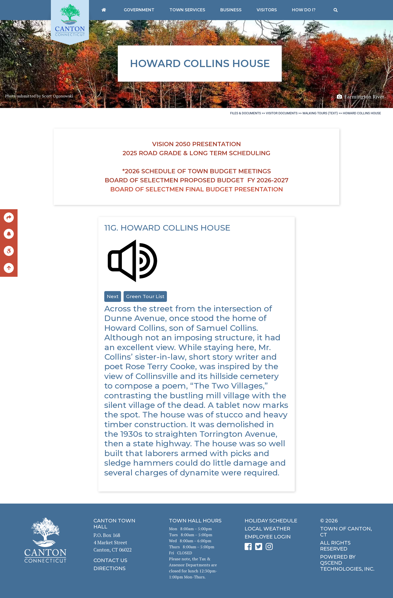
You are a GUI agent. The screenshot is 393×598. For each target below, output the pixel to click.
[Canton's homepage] (103, 10)
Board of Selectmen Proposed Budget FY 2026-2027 (196, 180)
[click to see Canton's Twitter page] (260, 548)
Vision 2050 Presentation (196, 144)
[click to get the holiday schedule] (272, 521)
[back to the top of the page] (9, 268)
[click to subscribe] (9, 233)
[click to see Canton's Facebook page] (249, 548)
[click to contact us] (120, 560)
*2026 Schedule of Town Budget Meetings (196, 171)
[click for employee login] (272, 537)
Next (113, 296)
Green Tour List (145, 296)
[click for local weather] (272, 529)
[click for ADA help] (9, 250)
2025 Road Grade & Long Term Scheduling (196, 153)
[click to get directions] (120, 568)
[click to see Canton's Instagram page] (270, 548)
